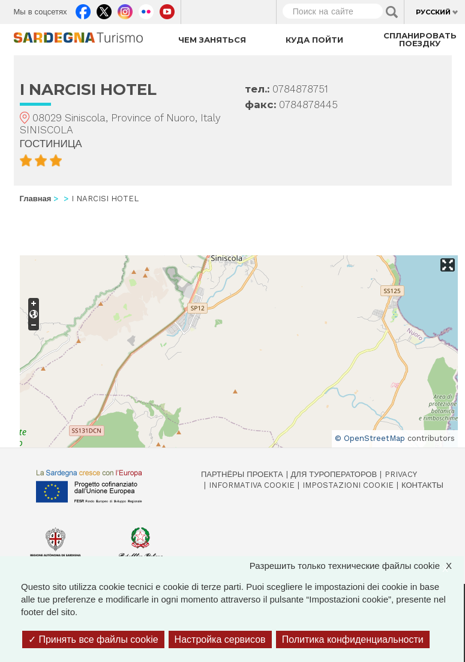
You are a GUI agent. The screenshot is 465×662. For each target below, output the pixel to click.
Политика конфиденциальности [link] (353, 639)
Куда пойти (314, 39)
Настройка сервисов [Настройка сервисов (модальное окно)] (220, 639)
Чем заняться (212, 39)
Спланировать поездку (420, 39)
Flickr (146, 9)
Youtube (167, 9)
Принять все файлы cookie (93, 639)
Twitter (104, 9)
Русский (433, 12)
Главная (36, 198)
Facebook (83, 9)
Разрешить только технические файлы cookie (357, 565)
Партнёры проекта (242, 474)
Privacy (401, 474)
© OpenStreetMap (370, 438)
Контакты (422, 485)
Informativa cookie (252, 485)
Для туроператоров (334, 474)
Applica (392, 12)
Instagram (125, 9)
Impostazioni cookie (348, 485)
